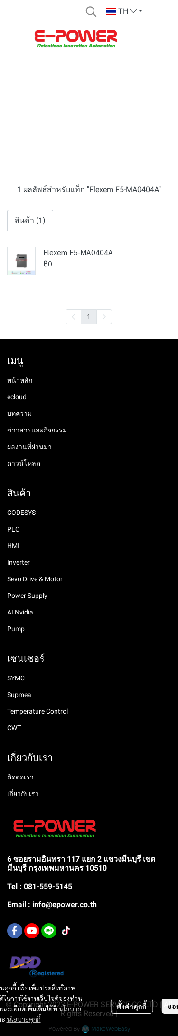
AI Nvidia (20, 612)
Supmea (19, 694)
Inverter (18, 562)
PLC (13, 529)
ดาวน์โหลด (23, 463)
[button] (91, 11)
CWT (14, 728)
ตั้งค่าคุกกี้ (132, 1006)
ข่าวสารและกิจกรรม (37, 430)
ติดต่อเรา (20, 777)
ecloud (17, 397)
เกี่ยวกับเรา (23, 794)
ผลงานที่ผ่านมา (29, 446)
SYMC (16, 678)
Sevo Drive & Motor (35, 579)
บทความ (19, 413)
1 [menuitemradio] (89, 316)
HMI (13, 546)
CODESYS (21, 512)
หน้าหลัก (19, 380)
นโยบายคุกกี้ (24, 1019)
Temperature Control (37, 711)
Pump (16, 629)
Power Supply (27, 595)
